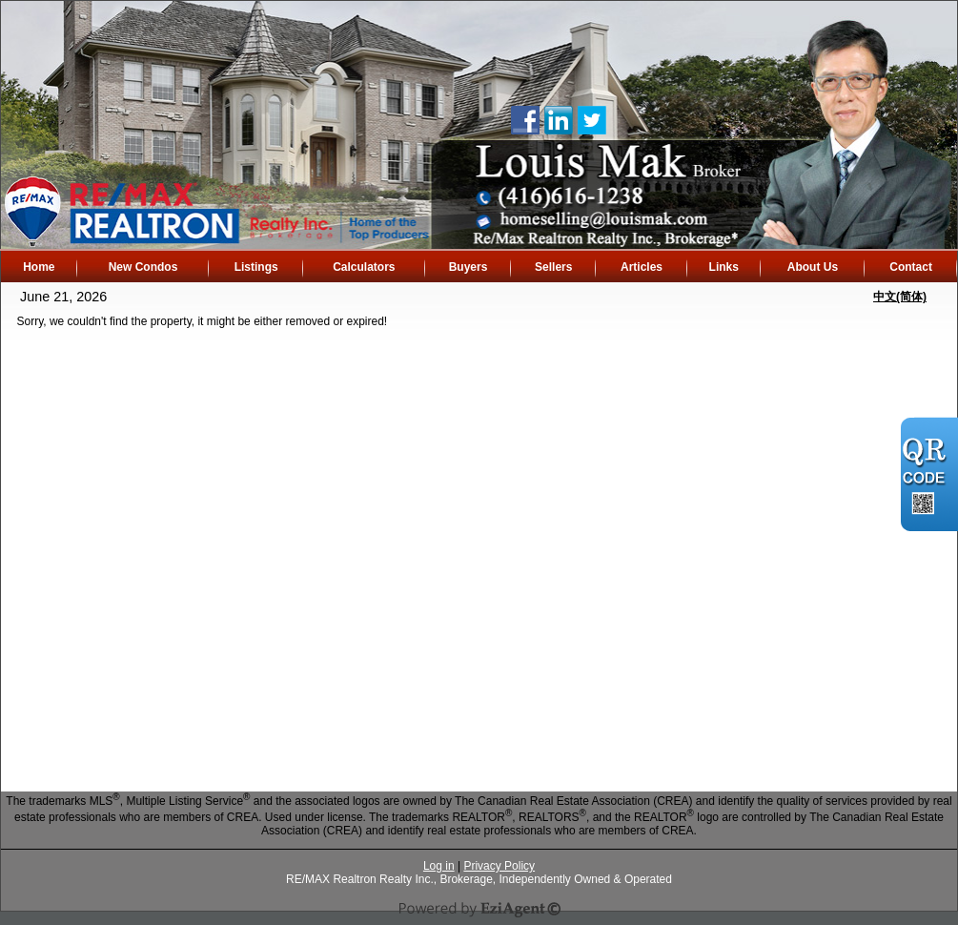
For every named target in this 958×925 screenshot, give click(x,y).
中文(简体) (900, 296)
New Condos (143, 267)
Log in (439, 866)
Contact (910, 267)
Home (38, 267)
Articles (641, 267)
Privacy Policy (499, 866)
